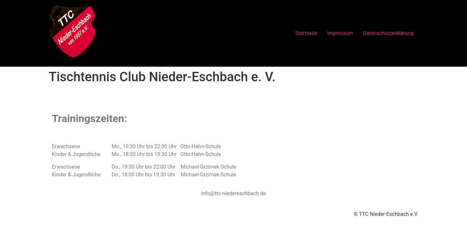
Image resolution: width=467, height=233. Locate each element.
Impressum (340, 33)
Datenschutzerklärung (388, 33)
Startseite (306, 33)
